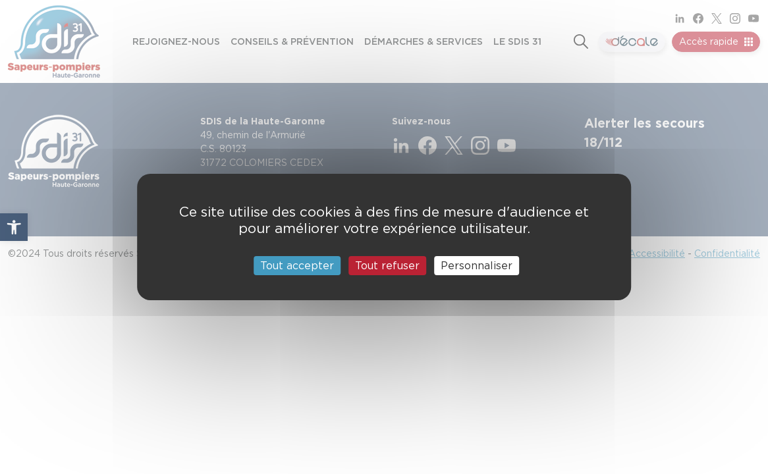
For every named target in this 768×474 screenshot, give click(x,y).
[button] (14, 227)
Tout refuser (387, 265)
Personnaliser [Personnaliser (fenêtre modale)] (476, 265)
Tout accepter (297, 265)
